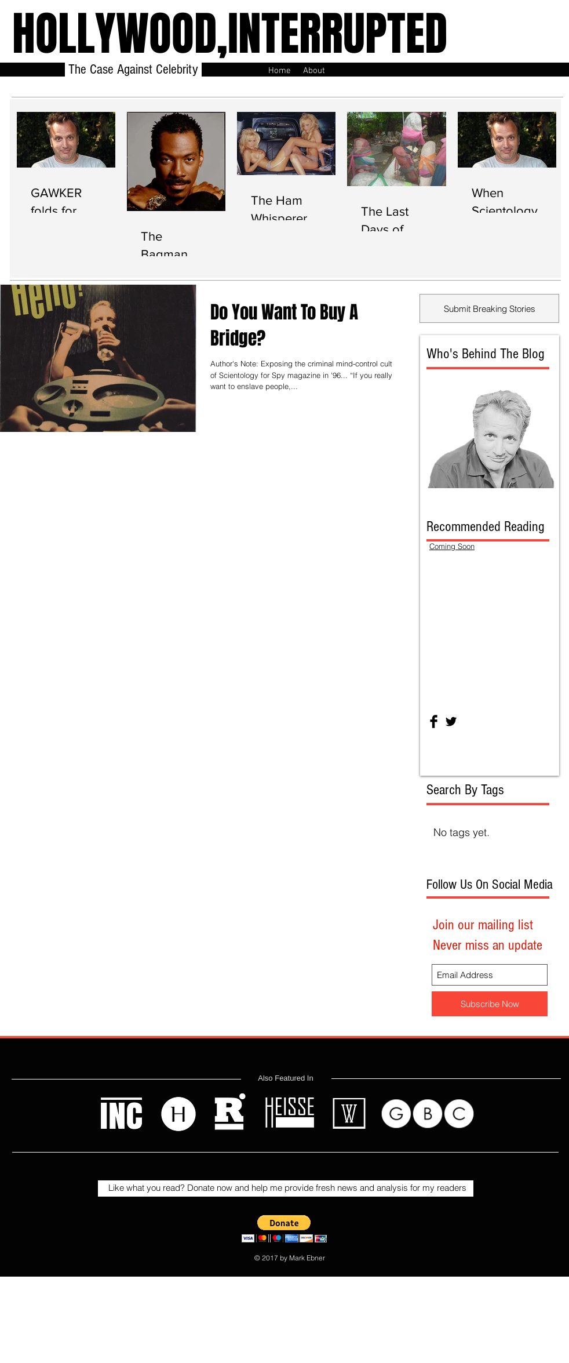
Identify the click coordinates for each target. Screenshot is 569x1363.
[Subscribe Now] (490, 1003)
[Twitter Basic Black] (451, 721)
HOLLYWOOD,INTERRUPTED (229, 34)
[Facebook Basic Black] (433, 721)
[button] (284, 1228)
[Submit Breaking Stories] (489, 308)
